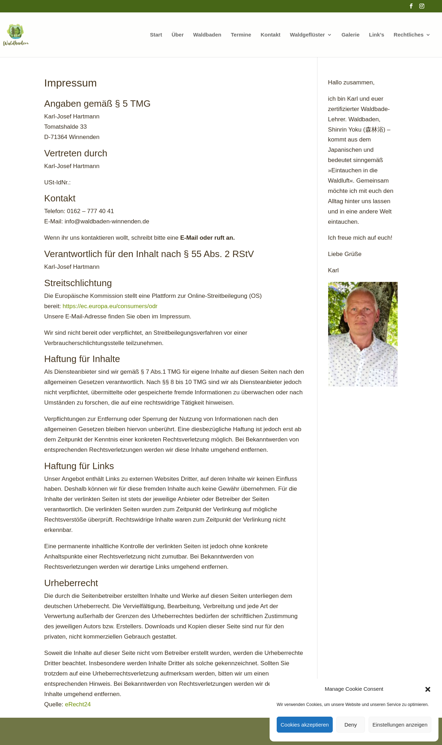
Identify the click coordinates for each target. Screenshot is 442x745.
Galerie (351, 35)
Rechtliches (409, 35)
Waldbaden (207, 35)
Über (178, 35)
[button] (427, 689)
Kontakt (271, 35)
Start (156, 35)
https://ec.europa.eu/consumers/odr (110, 306)
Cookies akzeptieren (305, 725)
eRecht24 (78, 704)
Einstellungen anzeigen (399, 725)
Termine (241, 35)
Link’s (376, 35)
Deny (350, 725)
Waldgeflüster (307, 35)
